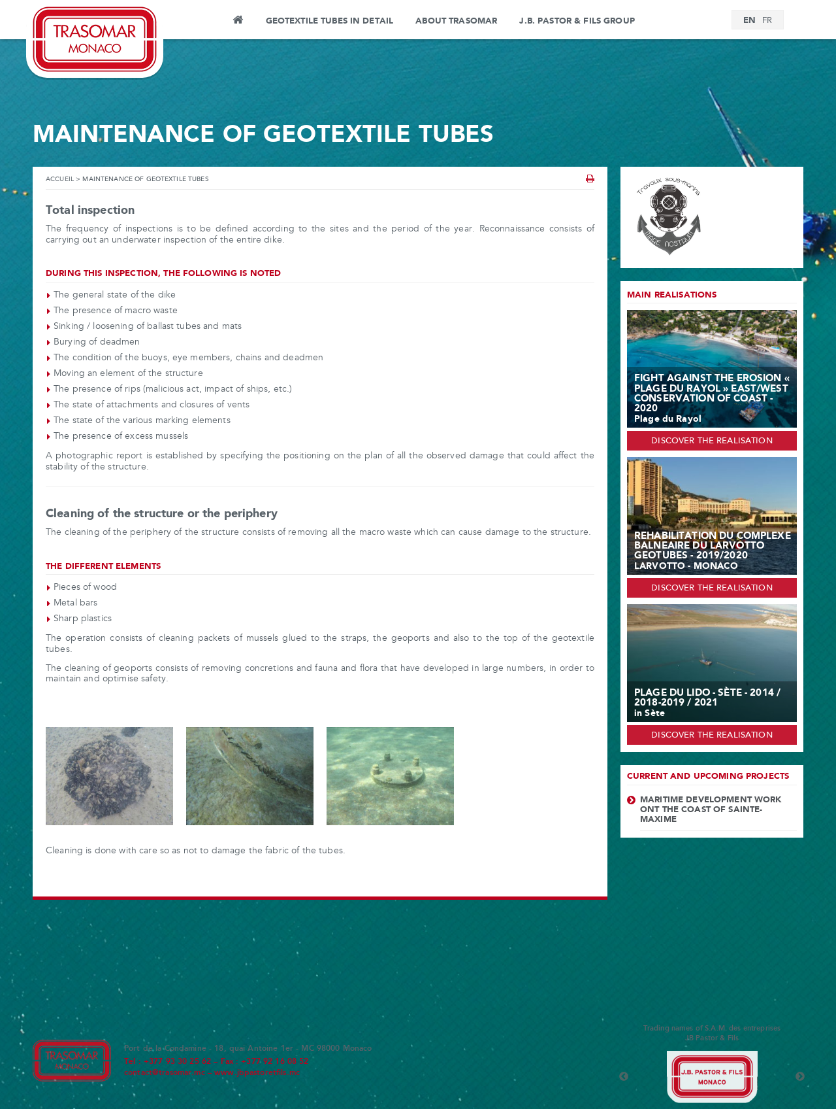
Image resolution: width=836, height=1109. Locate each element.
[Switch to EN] (749, 20)
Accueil (60, 179)
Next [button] (800, 1076)
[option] (712, 1077)
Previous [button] (623, 1076)
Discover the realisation (711, 441)
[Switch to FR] (767, 21)
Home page (237, 21)
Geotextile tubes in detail (330, 21)
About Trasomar (456, 21)
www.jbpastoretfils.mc (257, 1073)
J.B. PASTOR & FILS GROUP (576, 21)
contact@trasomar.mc (164, 1073)
